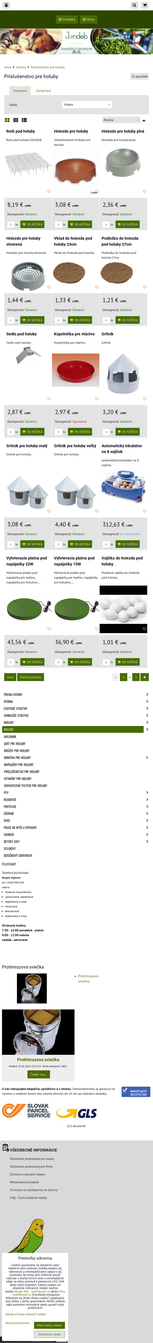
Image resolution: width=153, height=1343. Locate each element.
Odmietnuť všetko (49, 1334)
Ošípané (77, 813)
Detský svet (77, 841)
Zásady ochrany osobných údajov (25, 1314)
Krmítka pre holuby (77, 757)
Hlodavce (77, 799)
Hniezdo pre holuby (71, 131)
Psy (77, 792)
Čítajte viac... (38, 1074)
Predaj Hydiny (77, 694)
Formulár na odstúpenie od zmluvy (33, 1190)
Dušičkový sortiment (18, 855)
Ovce (77, 820)
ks (12, 224)
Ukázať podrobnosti (17, 1323)
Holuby (77, 729)
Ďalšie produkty (30, 677)
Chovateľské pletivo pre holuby (25, 785)
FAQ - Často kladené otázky (28, 1198)
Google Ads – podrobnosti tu (32, 1291)
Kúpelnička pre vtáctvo (74, 334)
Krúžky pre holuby (16, 750)
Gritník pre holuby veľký (75, 446)
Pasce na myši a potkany (77, 827)
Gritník (108, 334)
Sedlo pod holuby (21, 334)
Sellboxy (10, 848)
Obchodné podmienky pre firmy (31, 1166)
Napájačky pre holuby (18, 764)
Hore (10, 677)
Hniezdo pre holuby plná (123, 131)
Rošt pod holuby (20, 131)
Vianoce (77, 834)
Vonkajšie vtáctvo (77, 715)
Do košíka (32, 224)
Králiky (77, 722)
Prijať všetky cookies (49, 1325)
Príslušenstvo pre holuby (21, 771)
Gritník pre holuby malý (26, 446)
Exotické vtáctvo (77, 708)
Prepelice (77, 806)
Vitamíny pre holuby (17, 778)
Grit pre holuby (15, 743)
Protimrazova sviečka (38, 1059)
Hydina (77, 701)
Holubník (10, 736)
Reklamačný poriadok (24, 1182)
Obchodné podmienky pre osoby (32, 1159)
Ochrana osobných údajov (27, 1174)
